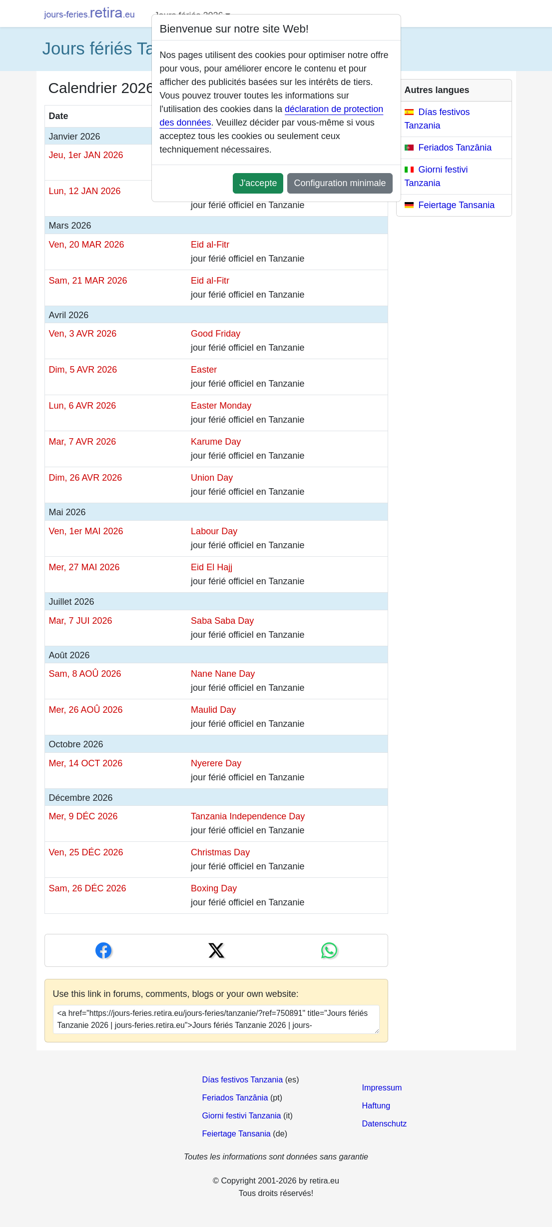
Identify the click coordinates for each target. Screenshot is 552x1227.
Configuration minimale (340, 183)
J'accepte (258, 183)
